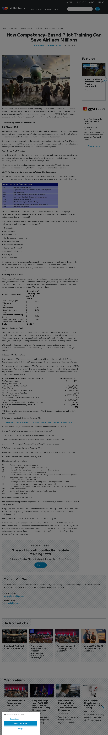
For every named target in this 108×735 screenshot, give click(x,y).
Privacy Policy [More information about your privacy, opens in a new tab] (14, 726)
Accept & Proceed (20, 730)
